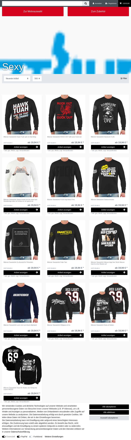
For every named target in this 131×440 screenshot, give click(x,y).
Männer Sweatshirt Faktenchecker (102, 199)
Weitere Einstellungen (54, 436)
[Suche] (85, 3)
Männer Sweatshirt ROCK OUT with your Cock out (64, 137)
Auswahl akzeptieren (109, 418)
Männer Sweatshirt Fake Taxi (57, 262)
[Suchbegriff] (42, 3)
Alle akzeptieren (109, 407)
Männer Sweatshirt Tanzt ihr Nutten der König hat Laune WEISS (20, 388)
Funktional (37, 436)
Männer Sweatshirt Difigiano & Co (58, 325)
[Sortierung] (17, 78)
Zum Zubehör (98, 11)
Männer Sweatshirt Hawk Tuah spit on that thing (20, 137)
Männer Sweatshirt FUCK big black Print (61, 199)
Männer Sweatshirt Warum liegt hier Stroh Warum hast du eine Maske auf (108, 263)
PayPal (24, 436)
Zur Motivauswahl (32, 11)
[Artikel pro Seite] (37, 78)
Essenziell (10, 436)
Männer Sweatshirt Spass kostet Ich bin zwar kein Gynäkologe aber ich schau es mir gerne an (20, 200)
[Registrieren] (111, 3)
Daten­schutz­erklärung (20, 432)
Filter (124, 78)
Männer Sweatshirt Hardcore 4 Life (103, 137)
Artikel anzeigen (26, 147)
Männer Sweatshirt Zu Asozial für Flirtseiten (18, 262)
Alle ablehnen (109, 412)
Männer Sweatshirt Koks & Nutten (102, 325)
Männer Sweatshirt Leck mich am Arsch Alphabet (20, 325)
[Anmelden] (97, 3)
